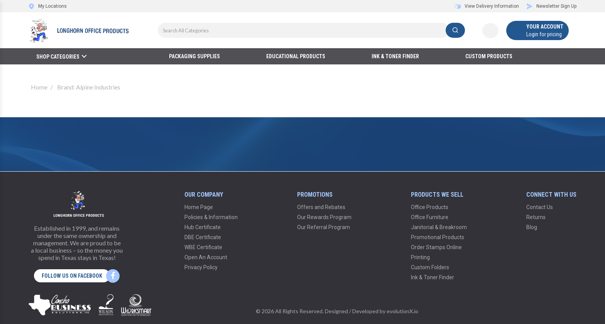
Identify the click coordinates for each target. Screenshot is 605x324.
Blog (531, 227)
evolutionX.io (402, 311)
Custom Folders (430, 267)
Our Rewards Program (324, 217)
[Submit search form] (455, 30)
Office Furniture (429, 217)
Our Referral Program (323, 227)
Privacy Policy (201, 267)
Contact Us (539, 207)
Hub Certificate (202, 227)
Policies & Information (211, 217)
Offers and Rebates (321, 207)
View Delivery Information (487, 6)
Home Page (198, 207)
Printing (420, 257)
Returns (536, 217)
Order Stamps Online (436, 247)
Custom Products (488, 56)
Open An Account (205, 257)
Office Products (429, 207)
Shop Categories (57, 57)
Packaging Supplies (194, 56)
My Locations (48, 6)
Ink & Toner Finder (395, 56)
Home (39, 87)
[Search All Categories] (311, 30)
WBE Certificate (203, 247)
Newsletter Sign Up (551, 6)
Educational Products (295, 56)
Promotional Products (437, 237)
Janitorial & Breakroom (439, 227)
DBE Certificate (202, 237)
